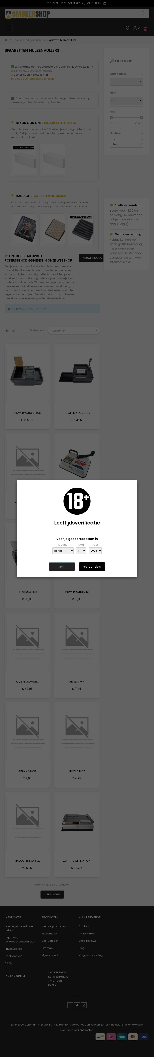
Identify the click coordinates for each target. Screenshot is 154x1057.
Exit (62, 567)
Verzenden (92, 567)
